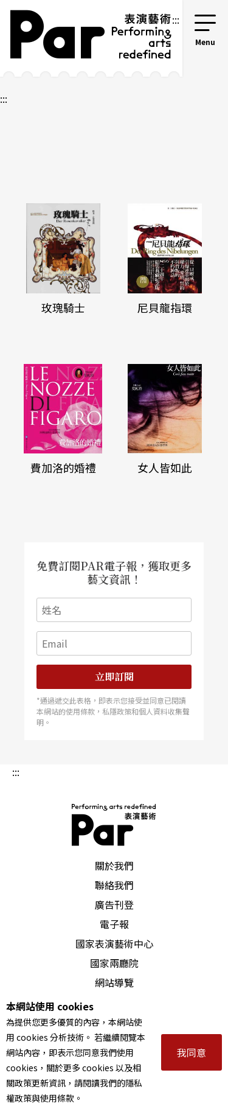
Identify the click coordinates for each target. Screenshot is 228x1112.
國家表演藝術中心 (114, 943)
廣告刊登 (114, 904)
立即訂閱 (114, 677)
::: (175, 19)
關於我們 (114, 865)
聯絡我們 (114, 885)
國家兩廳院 (114, 963)
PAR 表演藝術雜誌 (114, 824)
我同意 (191, 1052)
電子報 (114, 924)
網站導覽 (114, 982)
